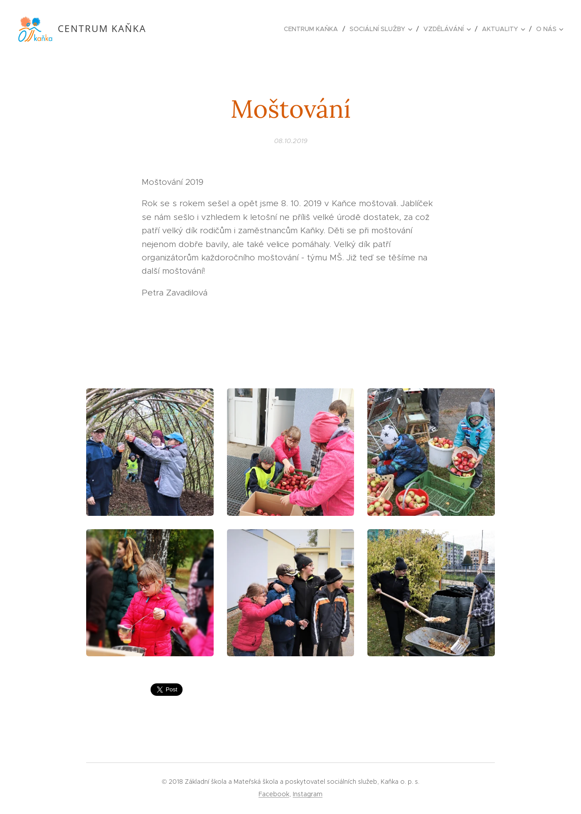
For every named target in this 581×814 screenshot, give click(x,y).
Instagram (307, 794)
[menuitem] (313, 29)
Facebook (274, 794)
